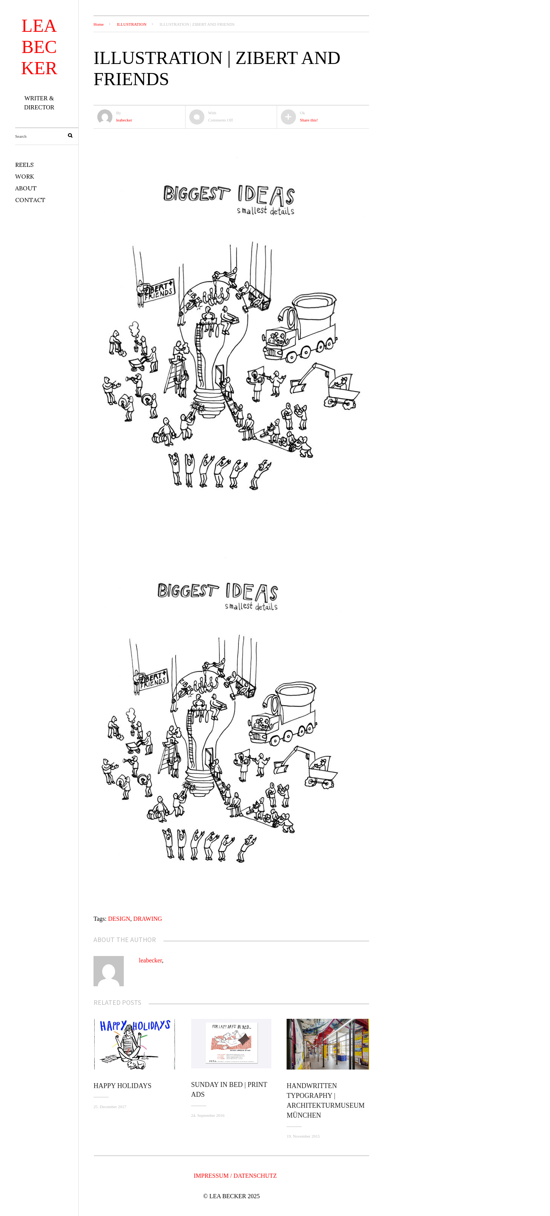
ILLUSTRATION (131, 24)
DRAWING (147, 919)
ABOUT (26, 188)
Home (98, 24)
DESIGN (119, 919)
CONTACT (30, 200)
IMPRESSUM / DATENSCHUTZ (235, 1175)
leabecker (124, 120)
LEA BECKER (39, 47)
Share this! (309, 120)
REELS (24, 164)
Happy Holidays (122, 1086)
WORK (24, 176)
